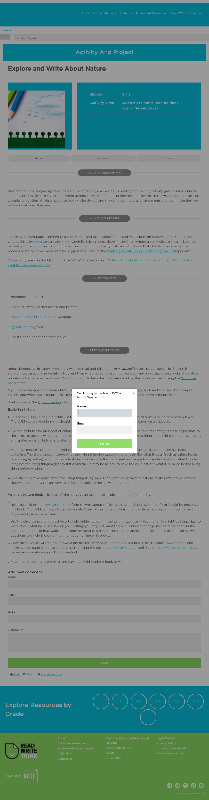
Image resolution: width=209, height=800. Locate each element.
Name (81, 406)
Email (81, 423)
